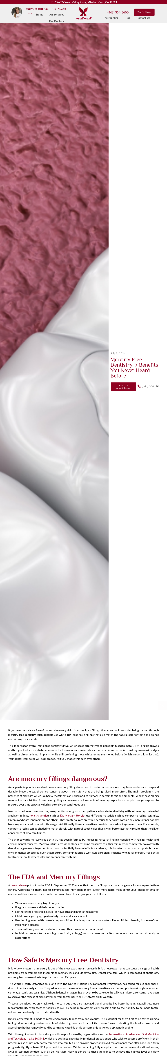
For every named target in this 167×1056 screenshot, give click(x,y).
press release (19, 885)
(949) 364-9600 (118, 12)
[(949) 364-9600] (139, 386)
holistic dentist (39, 815)
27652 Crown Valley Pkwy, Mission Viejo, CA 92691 (86, 2)
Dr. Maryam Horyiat (72, 815)
